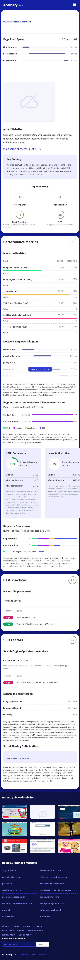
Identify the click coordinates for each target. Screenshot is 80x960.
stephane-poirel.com (12, 890)
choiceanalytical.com (50, 870)
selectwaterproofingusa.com (54, 877)
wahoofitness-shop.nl (17, 21)
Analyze (43, 944)
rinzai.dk (6, 910)
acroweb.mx (8, 916)
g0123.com (7, 883)
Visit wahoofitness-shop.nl (22, 149)
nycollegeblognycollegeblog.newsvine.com (59, 890)
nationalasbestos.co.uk (13, 896)
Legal (39, 926)
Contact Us (28, 926)
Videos (5, 926)
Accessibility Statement (13, 930)
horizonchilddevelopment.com (17, 903)
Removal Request (36, 930)
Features (16, 926)
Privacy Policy (8, 934)
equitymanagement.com (52, 903)
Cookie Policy (25, 934)
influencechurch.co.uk (50, 910)
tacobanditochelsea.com (52, 883)
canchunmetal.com (49, 896)
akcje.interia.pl (9, 870)
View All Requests (40, 369)
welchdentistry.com (11, 877)
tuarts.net (45, 916)
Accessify (13, 5)
